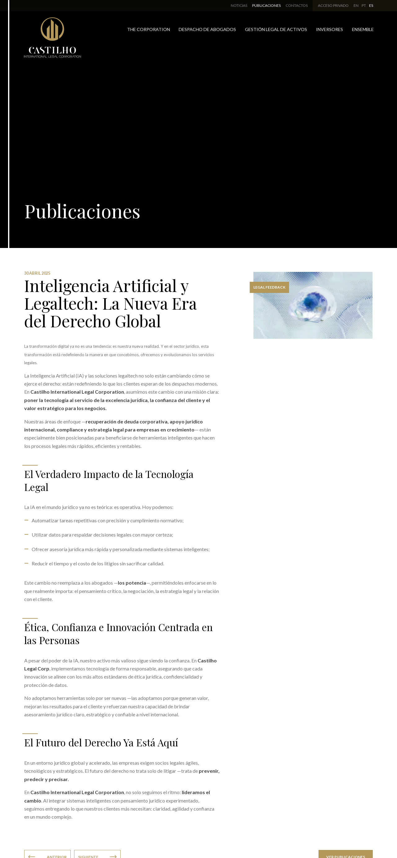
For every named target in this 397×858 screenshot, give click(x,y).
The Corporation (148, 29)
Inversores (329, 29)
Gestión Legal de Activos (276, 29)
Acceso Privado (333, 5)
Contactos (297, 5)
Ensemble (363, 29)
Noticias (239, 5)
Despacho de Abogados (207, 29)
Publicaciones (266, 5)
